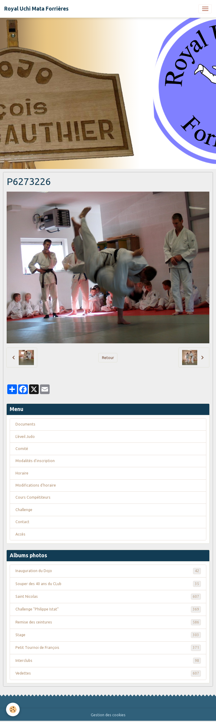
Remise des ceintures (108, 622)
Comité (21, 449)
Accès (20, 534)
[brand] (36, 9)
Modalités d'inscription (35, 461)
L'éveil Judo (25, 437)
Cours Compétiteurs (33, 497)
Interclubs (108, 661)
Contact (22, 522)
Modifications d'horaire (35, 485)
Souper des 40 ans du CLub (108, 584)
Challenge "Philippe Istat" (108, 609)
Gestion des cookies (108, 715)
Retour (108, 358)
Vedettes (108, 673)
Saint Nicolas (108, 597)
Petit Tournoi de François (108, 648)
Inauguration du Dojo (108, 571)
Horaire (21, 473)
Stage (108, 635)
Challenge (23, 510)
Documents (25, 424)
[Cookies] (13, 709)
